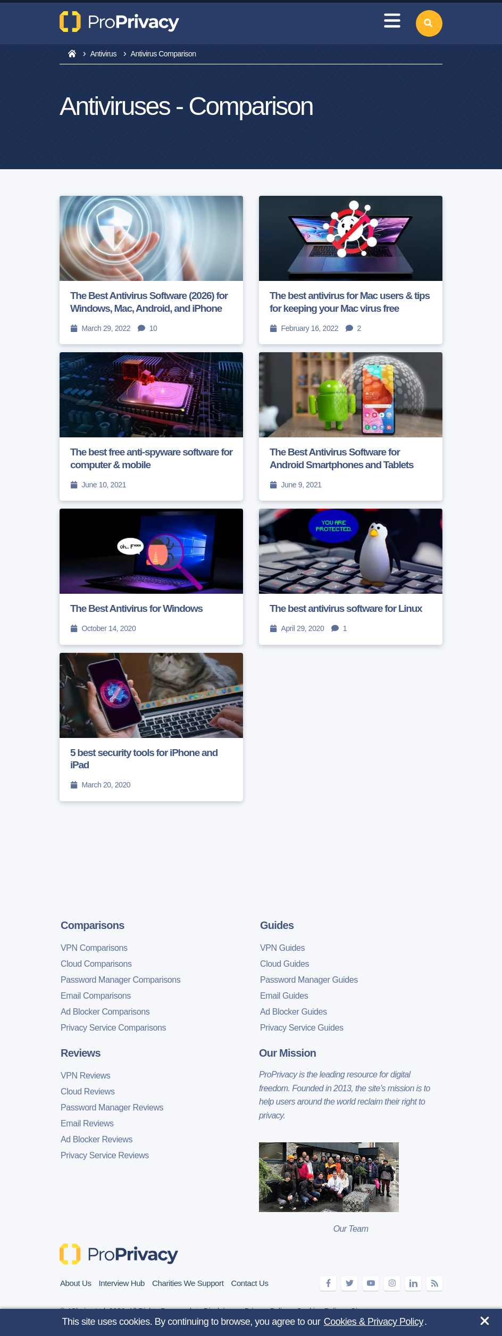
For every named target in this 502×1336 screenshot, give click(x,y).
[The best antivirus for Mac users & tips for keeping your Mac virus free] (350, 270)
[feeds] (434, 1283)
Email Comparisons (96, 995)
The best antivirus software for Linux (346, 608)
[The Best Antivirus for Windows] (151, 576)
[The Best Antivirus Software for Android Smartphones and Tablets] (350, 426)
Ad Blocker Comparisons (105, 1011)
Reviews (81, 1053)
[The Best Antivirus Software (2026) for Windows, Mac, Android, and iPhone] (151, 270)
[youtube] (371, 1283)
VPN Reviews (85, 1075)
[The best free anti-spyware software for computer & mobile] (151, 426)
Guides (277, 925)
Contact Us (249, 1283)
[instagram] (392, 1283)
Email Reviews (87, 1123)
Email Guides (284, 995)
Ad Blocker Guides (293, 1011)
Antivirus (103, 53)
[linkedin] (413, 1283)
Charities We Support (187, 1283)
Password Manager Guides (309, 979)
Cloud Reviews (88, 1091)
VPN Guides (282, 947)
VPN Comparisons (94, 947)
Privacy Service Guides (302, 1027)
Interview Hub (122, 1283)
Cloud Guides (284, 963)
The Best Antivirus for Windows (136, 608)
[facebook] (328, 1283)
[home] (72, 54)
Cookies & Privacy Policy (373, 1321)
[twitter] (349, 1283)
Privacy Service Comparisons (113, 1027)
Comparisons (92, 925)
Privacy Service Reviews (105, 1155)
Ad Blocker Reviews (96, 1139)
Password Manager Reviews (112, 1107)
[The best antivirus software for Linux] (350, 576)
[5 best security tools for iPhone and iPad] (151, 727)
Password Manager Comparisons (120, 979)
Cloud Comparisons (96, 963)
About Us (75, 1283)
